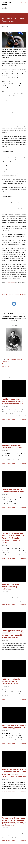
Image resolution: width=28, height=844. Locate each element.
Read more (23, 419)
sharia (7, 361)
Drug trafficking (10, 359)
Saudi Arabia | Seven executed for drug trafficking (10, 586)
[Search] (22, 2)
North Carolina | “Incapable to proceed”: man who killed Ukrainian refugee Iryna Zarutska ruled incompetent (14, 772)
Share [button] (3, 368)
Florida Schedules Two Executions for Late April (12, 446)
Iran (17, 359)
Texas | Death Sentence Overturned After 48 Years (13, 490)
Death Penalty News (9, 3)
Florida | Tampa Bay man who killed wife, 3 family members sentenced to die (13, 401)
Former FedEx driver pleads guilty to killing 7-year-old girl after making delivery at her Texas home (14, 821)
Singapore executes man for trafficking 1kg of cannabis (14, 726)
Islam (20, 359)
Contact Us (23, 294)
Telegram (17, 294)
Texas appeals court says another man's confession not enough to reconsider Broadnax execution (13, 634)
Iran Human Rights (10, 282)
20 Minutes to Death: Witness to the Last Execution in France (11, 681)
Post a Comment (10, 419)
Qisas (3, 361)
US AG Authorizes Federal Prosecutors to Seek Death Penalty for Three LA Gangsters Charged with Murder (13, 538)
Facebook (11, 294)
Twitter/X (4, 294)
